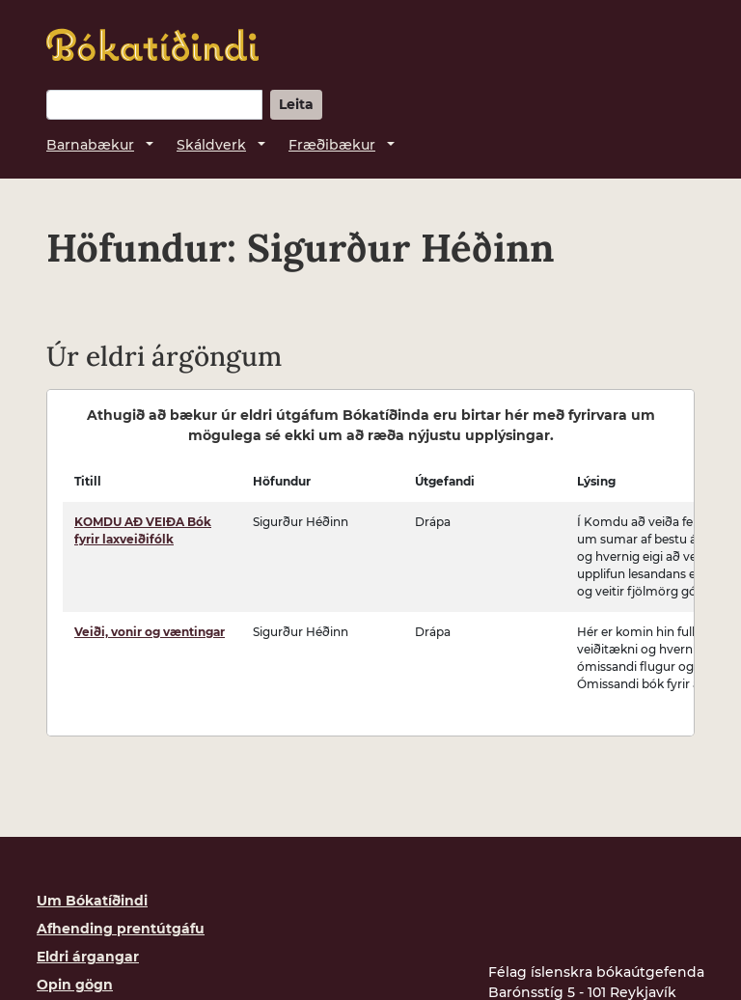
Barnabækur (90, 144)
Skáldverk (211, 144)
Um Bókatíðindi (92, 900)
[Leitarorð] (154, 105)
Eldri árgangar (88, 956)
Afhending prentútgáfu (121, 928)
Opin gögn (75, 984)
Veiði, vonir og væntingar (149, 632)
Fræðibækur (331, 144)
